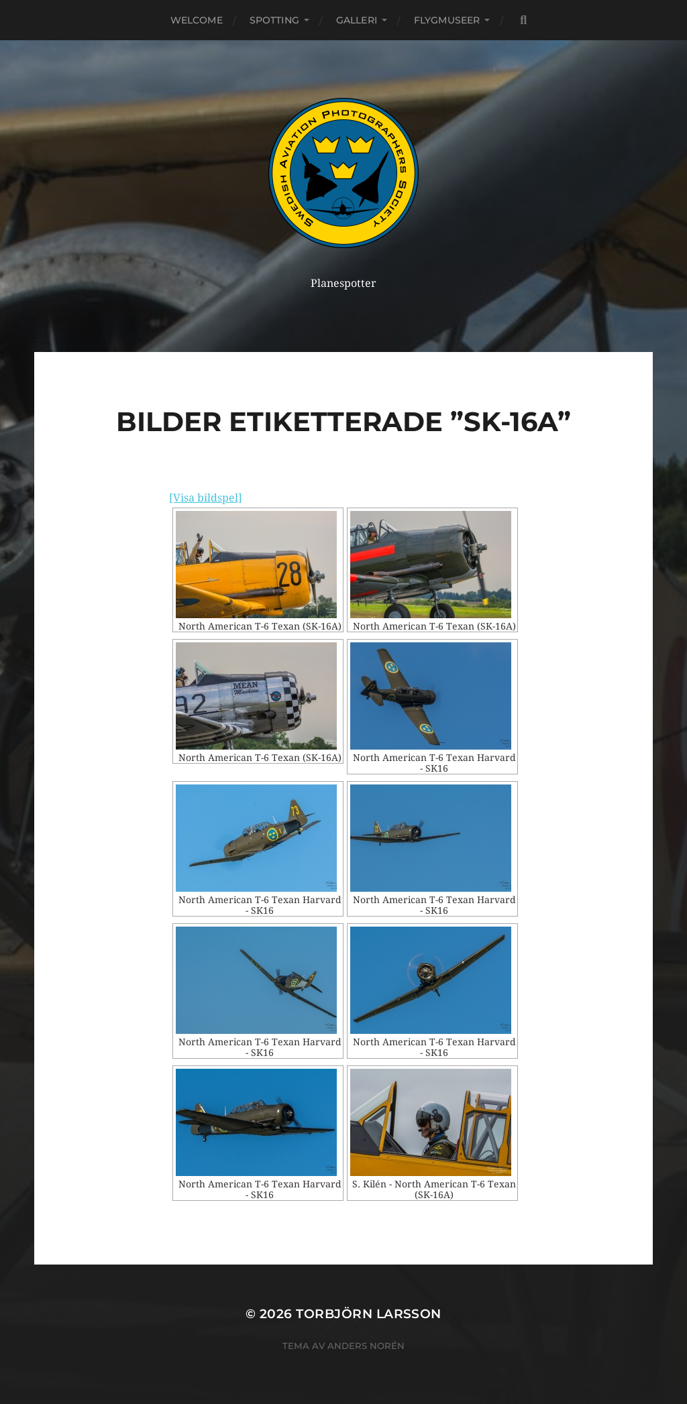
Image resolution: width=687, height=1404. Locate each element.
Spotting (274, 20)
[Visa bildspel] (205, 497)
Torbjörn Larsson (368, 1314)
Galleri (356, 20)
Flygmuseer (447, 20)
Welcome (196, 20)
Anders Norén (366, 1345)
